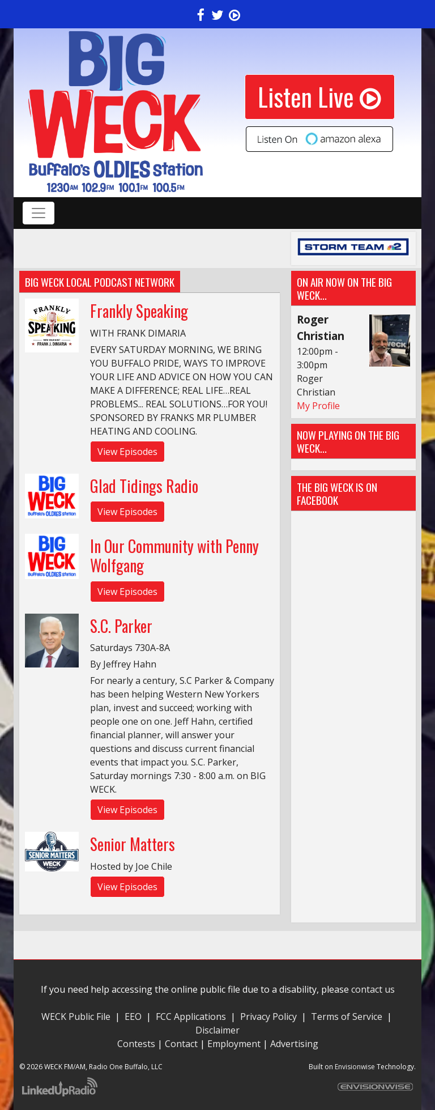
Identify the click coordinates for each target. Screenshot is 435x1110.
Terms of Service (349, 1016)
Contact (181, 1043)
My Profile (318, 405)
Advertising (294, 1043)
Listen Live (319, 96)
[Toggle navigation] (38, 213)
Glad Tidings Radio (144, 485)
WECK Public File (75, 1016)
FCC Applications (191, 1016)
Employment (234, 1043)
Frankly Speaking (139, 310)
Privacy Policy (268, 1016)
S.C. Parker (121, 625)
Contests (136, 1043)
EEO (133, 1016)
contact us (373, 989)
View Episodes (127, 451)
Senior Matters (132, 844)
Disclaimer (217, 1030)
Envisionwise (355, 1066)
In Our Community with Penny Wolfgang (174, 555)
